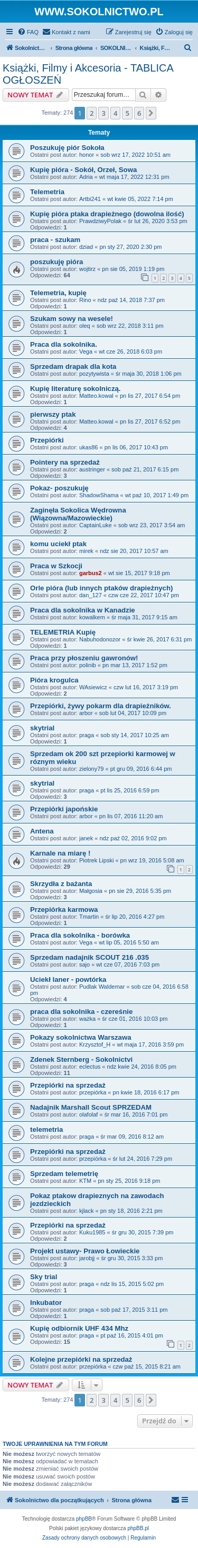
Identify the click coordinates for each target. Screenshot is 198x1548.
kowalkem (92, 617)
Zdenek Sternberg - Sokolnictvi (81, 1059)
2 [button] (91, 113)
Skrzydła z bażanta (61, 884)
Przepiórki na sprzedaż (68, 1085)
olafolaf (88, 1114)
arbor (86, 713)
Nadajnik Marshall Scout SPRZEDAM (91, 1107)
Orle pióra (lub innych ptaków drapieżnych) (101, 588)
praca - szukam (55, 240)
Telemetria (47, 192)
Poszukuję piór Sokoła (67, 148)
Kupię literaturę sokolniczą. (75, 389)
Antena (42, 831)
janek (86, 838)
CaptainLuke (95, 525)
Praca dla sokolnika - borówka (80, 935)
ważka (87, 1019)
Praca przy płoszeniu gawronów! (84, 658)
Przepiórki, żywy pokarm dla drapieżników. (100, 706)
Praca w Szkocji (56, 566)
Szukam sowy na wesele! (71, 319)
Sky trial (43, 1277)
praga (86, 735)
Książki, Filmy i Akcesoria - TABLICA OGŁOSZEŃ (88, 74)
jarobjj (87, 1258)
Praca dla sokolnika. (63, 344)
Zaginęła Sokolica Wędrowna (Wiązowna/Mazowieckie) (78, 514)
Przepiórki (47, 440)
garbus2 (90, 573)
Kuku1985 (92, 1232)
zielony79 (91, 769)
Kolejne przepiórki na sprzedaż (81, 1359)
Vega (85, 351)
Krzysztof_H (94, 1044)
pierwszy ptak (53, 414)
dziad (86, 247)
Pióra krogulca (54, 680)
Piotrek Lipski (96, 860)
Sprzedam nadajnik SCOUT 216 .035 (89, 957)
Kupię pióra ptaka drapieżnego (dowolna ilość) (107, 214)
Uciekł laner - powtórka (68, 979)
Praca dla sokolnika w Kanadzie (82, 610)
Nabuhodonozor (99, 639)
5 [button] (127, 113)
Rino (85, 300)
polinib (87, 665)
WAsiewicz (93, 687)
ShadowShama (99, 495)
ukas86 (88, 447)
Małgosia (90, 891)
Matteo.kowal (96, 396)
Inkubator (46, 1302)
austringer (92, 469)
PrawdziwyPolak (100, 221)
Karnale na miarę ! (60, 853)
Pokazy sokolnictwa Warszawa (80, 1037)
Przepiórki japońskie (64, 809)
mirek (86, 551)
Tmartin (89, 916)
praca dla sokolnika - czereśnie (81, 1012)
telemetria (46, 1129)
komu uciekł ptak (58, 544)
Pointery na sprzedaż (65, 462)
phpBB (84, 1519)
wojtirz (87, 269)
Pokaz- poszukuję (59, 488)
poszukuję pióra (56, 262)
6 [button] (139, 113)
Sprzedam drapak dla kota (73, 366)
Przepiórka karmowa (64, 909)
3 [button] (103, 113)
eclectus (89, 1066)
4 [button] (115, 113)
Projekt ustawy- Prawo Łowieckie (84, 1251)
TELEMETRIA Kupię (63, 632)
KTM (85, 1181)
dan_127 (90, 595)
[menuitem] (28, 32)
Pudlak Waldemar (102, 986)
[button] (151, 113)
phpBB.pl (138, 1528)
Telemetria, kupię (58, 293)
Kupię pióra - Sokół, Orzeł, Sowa (83, 170)
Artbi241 (90, 199)
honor (86, 155)
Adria (86, 177)
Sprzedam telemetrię (64, 1174)
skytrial (42, 728)
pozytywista (94, 373)
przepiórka (92, 1092)
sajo (84, 964)
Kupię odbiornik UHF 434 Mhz (79, 1328)
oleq (84, 326)
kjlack (86, 1211)
